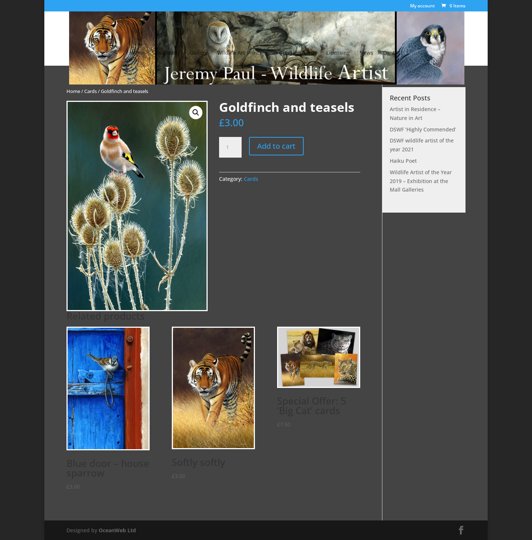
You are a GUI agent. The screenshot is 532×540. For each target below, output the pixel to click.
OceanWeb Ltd (117, 530)
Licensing (338, 53)
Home (137, 53)
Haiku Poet (403, 160)
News (366, 53)
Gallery (199, 53)
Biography (167, 53)
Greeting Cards (298, 53)
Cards (90, 91)
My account (422, 6)
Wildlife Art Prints (239, 53)
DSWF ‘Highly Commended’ (423, 129)
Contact (393, 53)
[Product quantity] (230, 147)
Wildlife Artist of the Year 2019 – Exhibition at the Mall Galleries (421, 181)
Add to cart (276, 146)
